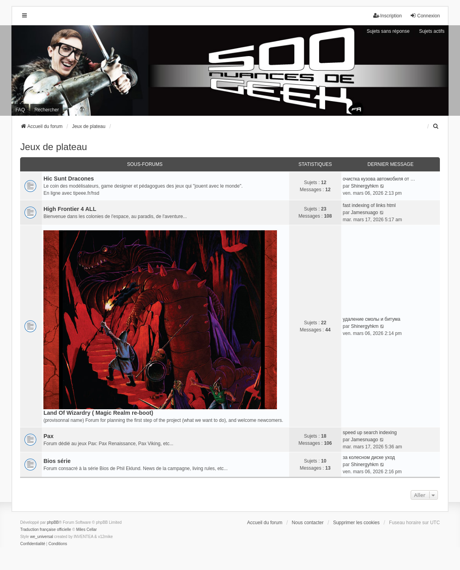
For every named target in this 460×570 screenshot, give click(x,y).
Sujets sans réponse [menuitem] (388, 31)
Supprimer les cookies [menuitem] (356, 522)
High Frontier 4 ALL (69, 209)
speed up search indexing (370, 432)
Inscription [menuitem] (387, 16)
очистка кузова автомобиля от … (379, 179)
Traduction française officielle (45, 529)
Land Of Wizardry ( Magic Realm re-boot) (98, 413)
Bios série (57, 461)
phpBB (53, 522)
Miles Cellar (86, 529)
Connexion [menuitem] (424, 16)
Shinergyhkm (365, 186)
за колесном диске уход (369, 457)
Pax (48, 436)
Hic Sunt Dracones (68, 178)
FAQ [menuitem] (20, 110)
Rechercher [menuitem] (46, 110)
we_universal (41, 536)
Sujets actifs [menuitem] (432, 31)
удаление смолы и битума (371, 319)
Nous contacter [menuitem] (308, 522)
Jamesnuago (364, 212)
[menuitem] (436, 126)
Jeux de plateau (53, 146)
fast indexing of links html (369, 205)
